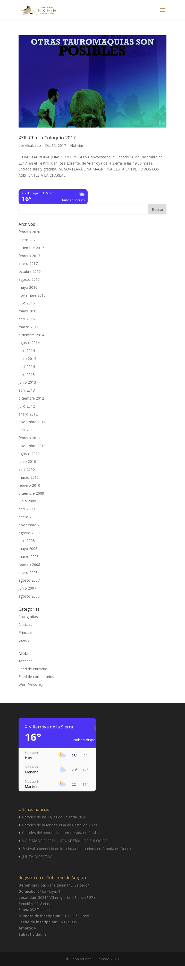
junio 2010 (27, 461)
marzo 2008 (29, 556)
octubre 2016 (30, 271)
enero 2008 (28, 572)
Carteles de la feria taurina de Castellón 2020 (59, 825)
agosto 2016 (29, 279)
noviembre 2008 (32, 524)
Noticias (77, 145)
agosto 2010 (29, 453)
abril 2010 (27, 469)
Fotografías (28, 616)
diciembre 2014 (31, 334)
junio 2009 (27, 501)
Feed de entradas (33, 668)
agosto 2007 (29, 580)
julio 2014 (27, 350)
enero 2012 (28, 414)
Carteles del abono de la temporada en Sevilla (60, 832)
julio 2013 (27, 374)
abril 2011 (27, 429)
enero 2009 (28, 516)
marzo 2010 (29, 477)
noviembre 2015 (32, 295)
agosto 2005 (29, 596)
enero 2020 (28, 239)
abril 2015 (27, 319)
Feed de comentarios (36, 676)
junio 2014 (27, 358)
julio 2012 (27, 406)
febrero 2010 (29, 485)
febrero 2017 (29, 255)
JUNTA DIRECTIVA (37, 856)
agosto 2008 (29, 532)
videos (24, 640)
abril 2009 (27, 509)
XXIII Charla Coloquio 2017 (47, 137)
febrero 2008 (29, 564)
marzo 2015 (29, 326)
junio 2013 (27, 382)
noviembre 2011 (32, 421)
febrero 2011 (29, 437)
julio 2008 (27, 540)
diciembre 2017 (31, 247)
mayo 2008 (28, 548)
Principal (25, 632)
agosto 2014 (29, 342)
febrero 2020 (29, 231)
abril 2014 (27, 366)
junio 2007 (27, 588)
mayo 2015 (28, 311)
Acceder (25, 660)
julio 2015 (27, 303)
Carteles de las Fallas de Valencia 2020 (54, 817)
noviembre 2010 (32, 445)
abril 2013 (27, 390)
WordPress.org (31, 684)
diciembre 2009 (31, 493)
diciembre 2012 (31, 398)
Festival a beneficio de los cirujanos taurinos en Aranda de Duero (76, 848)
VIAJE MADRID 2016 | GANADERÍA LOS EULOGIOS (64, 840)
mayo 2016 (28, 287)
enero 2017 (28, 263)
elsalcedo (33, 145)
